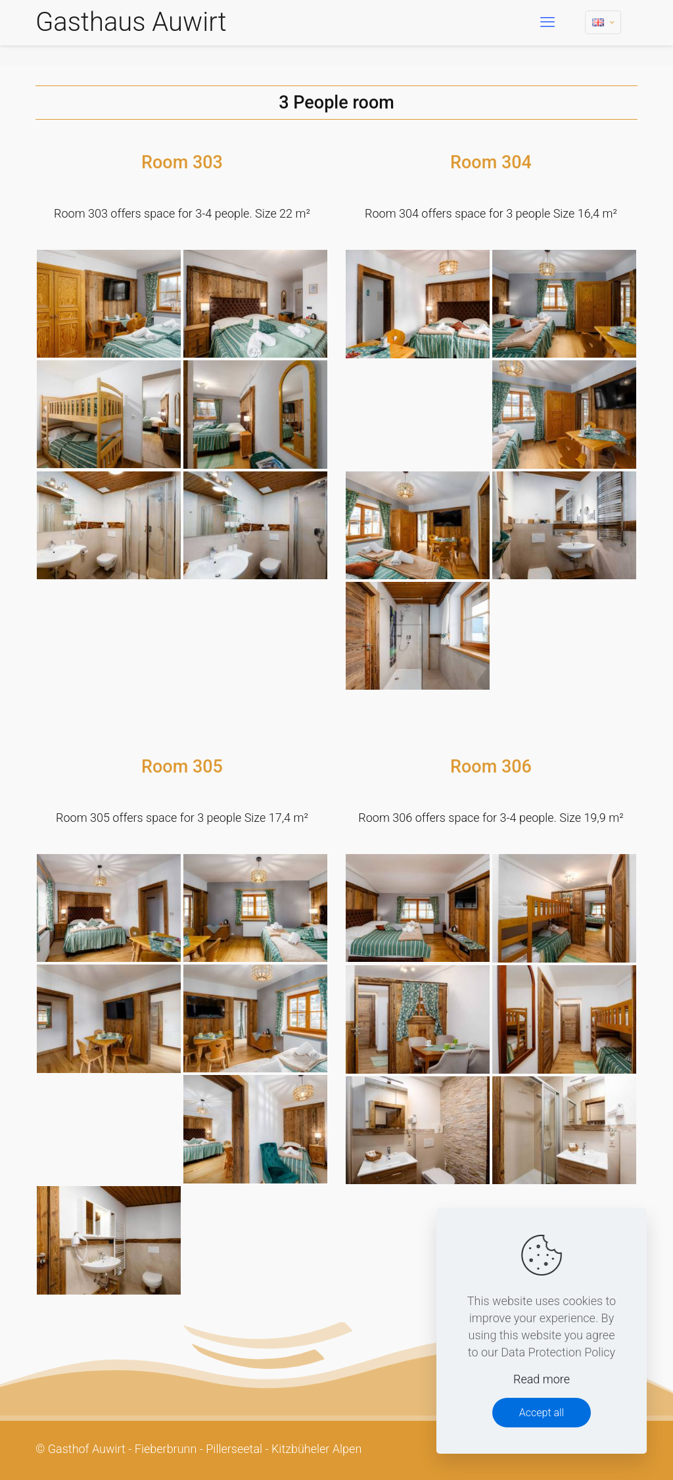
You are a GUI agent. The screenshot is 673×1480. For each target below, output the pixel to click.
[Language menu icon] (603, 22)
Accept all (541, 1412)
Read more (541, 1379)
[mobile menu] (547, 22)
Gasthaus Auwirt (131, 22)
